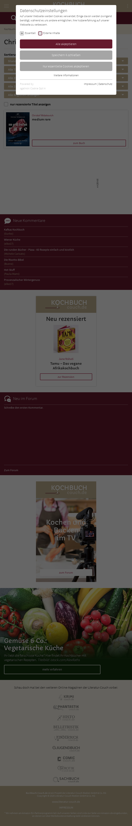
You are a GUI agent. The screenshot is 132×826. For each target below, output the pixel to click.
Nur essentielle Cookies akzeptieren (66, 66)
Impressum (90, 84)
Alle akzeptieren (66, 44)
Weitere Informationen (66, 75)
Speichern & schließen (66, 55)
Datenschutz (105, 84)
